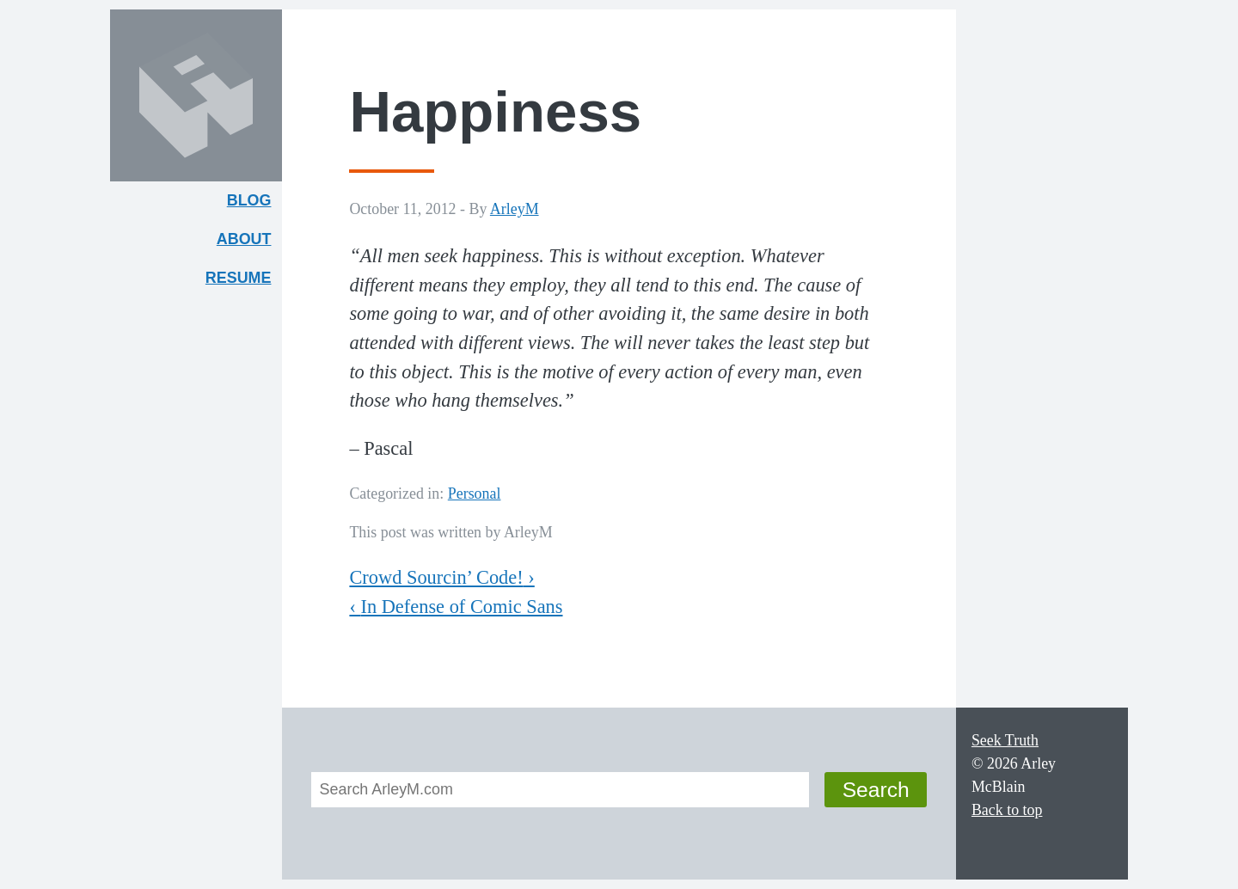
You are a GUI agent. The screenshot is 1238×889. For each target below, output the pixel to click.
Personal (474, 493)
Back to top (1007, 809)
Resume (238, 277)
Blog (249, 200)
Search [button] (876, 789)
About (249, 243)
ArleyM (514, 209)
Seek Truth (1005, 740)
